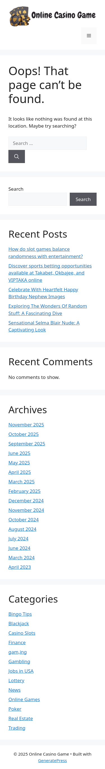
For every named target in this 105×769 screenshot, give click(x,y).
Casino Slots (21, 633)
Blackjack (18, 623)
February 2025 (24, 491)
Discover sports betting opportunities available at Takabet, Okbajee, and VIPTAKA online (50, 272)
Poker (14, 709)
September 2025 (26, 443)
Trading (16, 728)
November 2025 (26, 424)
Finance (17, 642)
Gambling (19, 661)
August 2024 (22, 529)
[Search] (16, 156)
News (14, 690)
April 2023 (19, 567)
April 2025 (19, 472)
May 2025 (19, 462)
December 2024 (26, 500)
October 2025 (23, 434)
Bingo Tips (20, 614)
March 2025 (21, 481)
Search (16, 189)
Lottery (16, 680)
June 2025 (19, 453)
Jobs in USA (21, 671)
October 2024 (23, 519)
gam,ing (17, 652)
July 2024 (18, 538)
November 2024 (26, 510)
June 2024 (19, 548)
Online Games (24, 699)
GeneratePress (52, 760)
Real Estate (20, 718)
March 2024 (21, 557)
